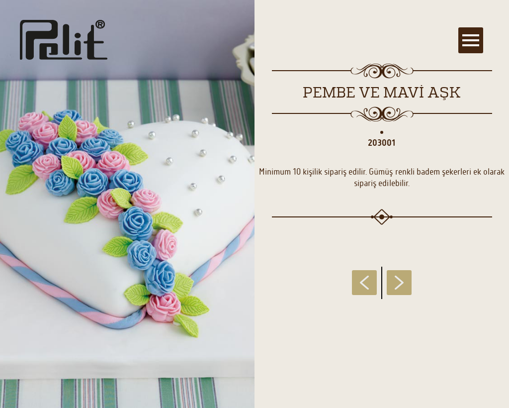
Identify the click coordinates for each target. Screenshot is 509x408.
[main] (254, 204)
